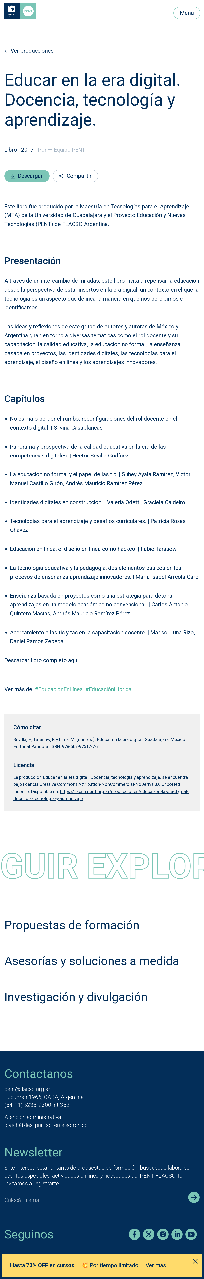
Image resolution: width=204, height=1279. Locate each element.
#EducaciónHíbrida (108, 689)
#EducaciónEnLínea (59, 689)
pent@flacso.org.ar (27, 1089)
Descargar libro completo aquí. (42, 660)
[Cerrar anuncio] (195, 1261)
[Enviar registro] (194, 1197)
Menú (187, 13)
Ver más (156, 1265)
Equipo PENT (69, 149)
